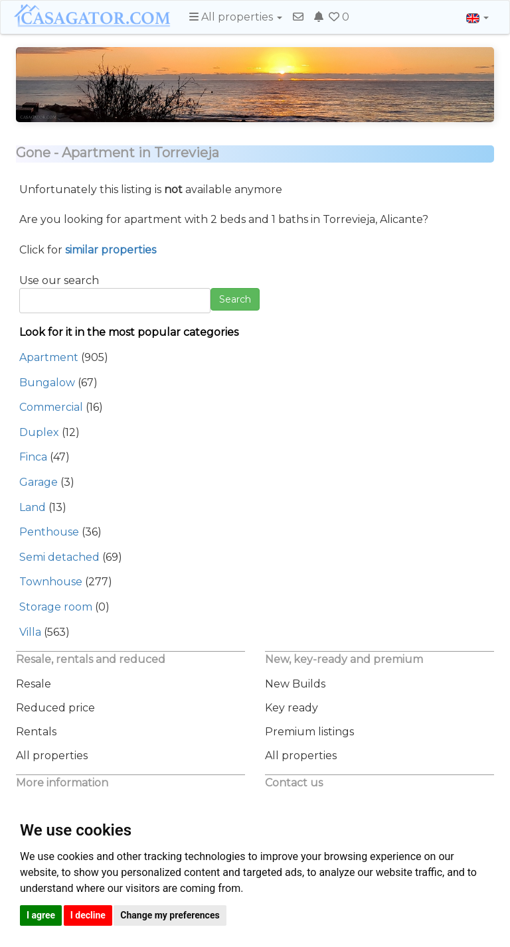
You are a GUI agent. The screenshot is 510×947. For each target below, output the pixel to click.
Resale (33, 684)
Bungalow (47, 382)
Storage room (55, 607)
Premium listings (309, 731)
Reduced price (55, 707)
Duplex (39, 432)
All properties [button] (235, 17)
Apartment (48, 357)
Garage (38, 482)
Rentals (36, 731)
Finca (33, 457)
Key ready (291, 707)
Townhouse (50, 581)
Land (32, 507)
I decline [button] (88, 915)
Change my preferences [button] (169, 915)
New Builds (295, 684)
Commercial (51, 407)
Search (235, 299)
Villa (30, 632)
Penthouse (49, 532)
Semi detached (59, 557)
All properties (52, 755)
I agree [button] (41, 915)
